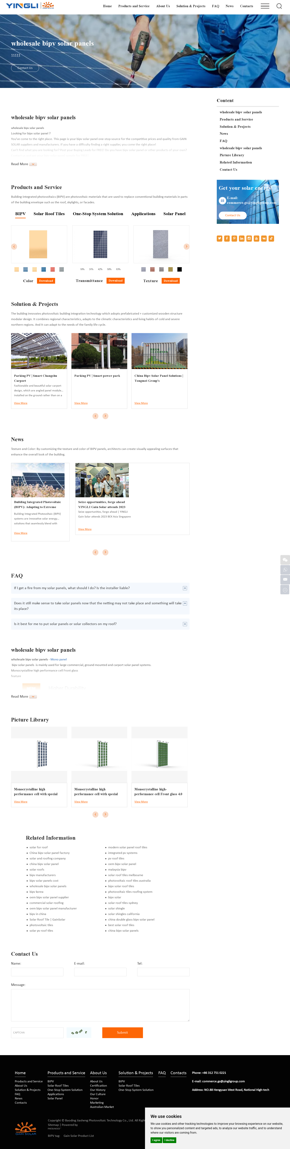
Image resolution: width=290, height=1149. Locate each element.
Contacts (246, 6)
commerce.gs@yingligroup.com (253, 205)
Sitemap (53, 1125)
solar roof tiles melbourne (125, 875)
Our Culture (98, 1094)
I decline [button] (169, 1140)
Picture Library (233, 157)
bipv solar (114, 897)
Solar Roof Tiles (58, 1085)
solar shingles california (124, 914)
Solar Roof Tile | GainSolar (47, 919)
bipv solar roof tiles (121, 886)
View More (20, 403)
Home (107, 6)
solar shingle (116, 908)
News (230, 6)
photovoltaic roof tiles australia (129, 880)
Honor (94, 1098)
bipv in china (38, 914)
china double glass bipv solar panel (131, 919)
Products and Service (134, 6)
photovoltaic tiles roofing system (130, 892)
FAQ (215, 6)
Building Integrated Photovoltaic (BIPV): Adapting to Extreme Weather (38, 506)
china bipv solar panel (44, 864)
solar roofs (37, 869)
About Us (163, 6)
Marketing (97, 1102)
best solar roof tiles (121, 925)
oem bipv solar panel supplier (49, 897)
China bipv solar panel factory (50, 853)
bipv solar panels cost (44, 880)
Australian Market (102, 1107)
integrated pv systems (122, 853)
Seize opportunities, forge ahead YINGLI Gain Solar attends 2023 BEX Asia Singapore (158, 472)
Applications (56, 1094)
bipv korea (36, 892)
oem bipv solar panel (122, 864)
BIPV (51, 1081)
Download (46, 281)
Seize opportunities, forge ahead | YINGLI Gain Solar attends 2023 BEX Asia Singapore (160, 480)
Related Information (236, 164)
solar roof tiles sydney (123, 903)
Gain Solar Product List (79, 1135)
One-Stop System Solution (65, 1090)
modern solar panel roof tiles (127, 847)
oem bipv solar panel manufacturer (53, 908)
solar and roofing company (48, 858)
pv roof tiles (116, 858)
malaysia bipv (117, 869)
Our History (97, 1090)
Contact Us (25, 68)
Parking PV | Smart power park (98, 376)
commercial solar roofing (46, 903)
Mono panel (58, 659)
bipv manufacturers (43, 875)
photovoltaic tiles (41, 925)
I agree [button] (156, 1140)
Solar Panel (55, 1098)
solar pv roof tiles (41, 930)
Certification (98, 1085)
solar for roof (39, 847)
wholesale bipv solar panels (48, 886)
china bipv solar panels (123, 930)
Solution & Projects (191, 6)
